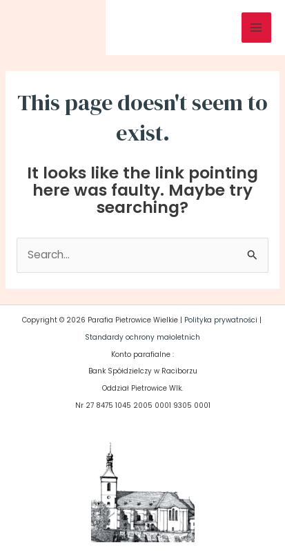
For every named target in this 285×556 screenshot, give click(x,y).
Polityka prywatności (220, 320)
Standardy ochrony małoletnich (142, 337)
